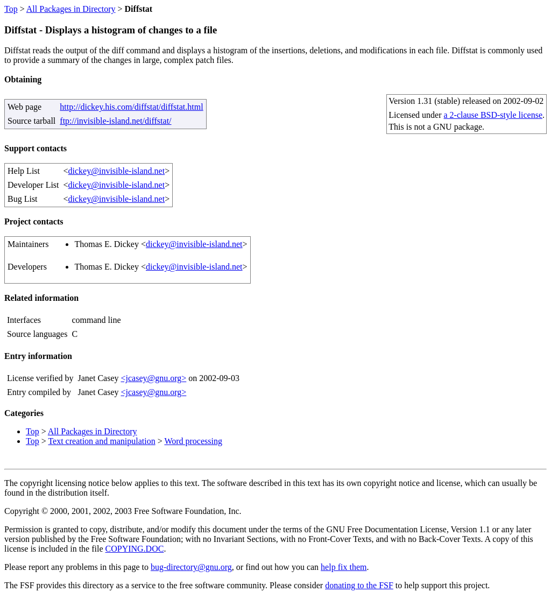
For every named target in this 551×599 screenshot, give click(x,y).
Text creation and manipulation (101, 441)
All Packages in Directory (71, 8)
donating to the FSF (359, 585)
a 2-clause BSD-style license (493, 114)
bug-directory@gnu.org (191, 567)
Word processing (193, 441)
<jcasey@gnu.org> (153, 378)
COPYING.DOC (134, 548)
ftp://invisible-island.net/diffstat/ (115, 120)
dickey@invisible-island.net (116, 170)
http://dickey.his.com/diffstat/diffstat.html (131, 106)
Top (11, 8)
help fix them (343, 567)
